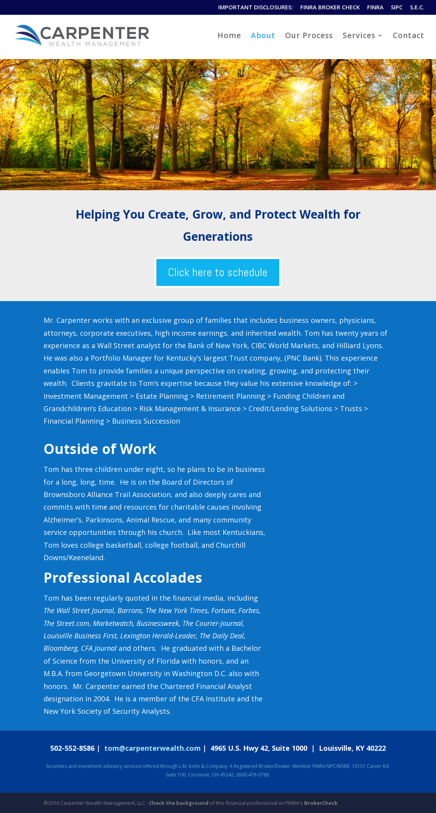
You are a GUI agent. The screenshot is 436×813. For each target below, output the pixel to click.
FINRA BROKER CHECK (330, 7)
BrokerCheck (321, 802)
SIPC (397, 7)
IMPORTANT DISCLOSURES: (255, 7)
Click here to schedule (218, 272)
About (263, 36)
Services (359, 36)
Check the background (178, 802)
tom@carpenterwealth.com (152, 748)
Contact (408, 36)
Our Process (309, 36)
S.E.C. (417, 7)
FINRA (375, 7)
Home (229, 36)
